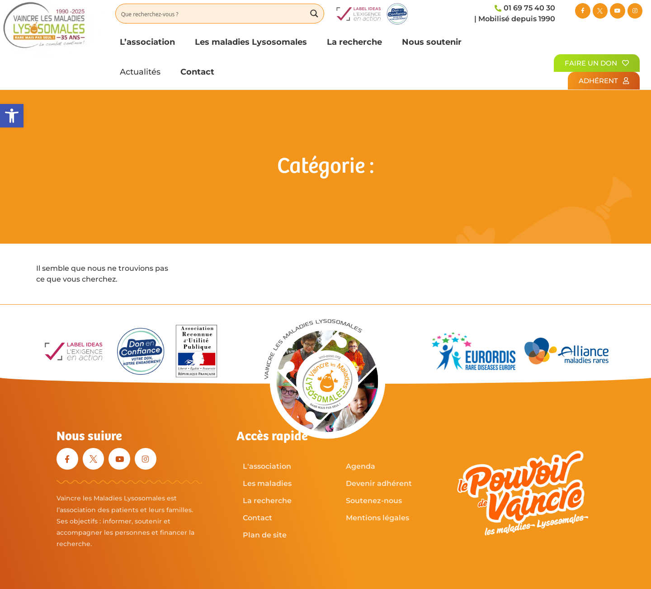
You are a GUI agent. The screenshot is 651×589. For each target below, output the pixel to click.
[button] (12, 115)
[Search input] (211, 13)
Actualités (140, 71)
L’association (147, 42)
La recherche (354, 42)
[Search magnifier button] (314, 14)
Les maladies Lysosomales (251, 42)
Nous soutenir (432, 42)
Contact (197, 71)
